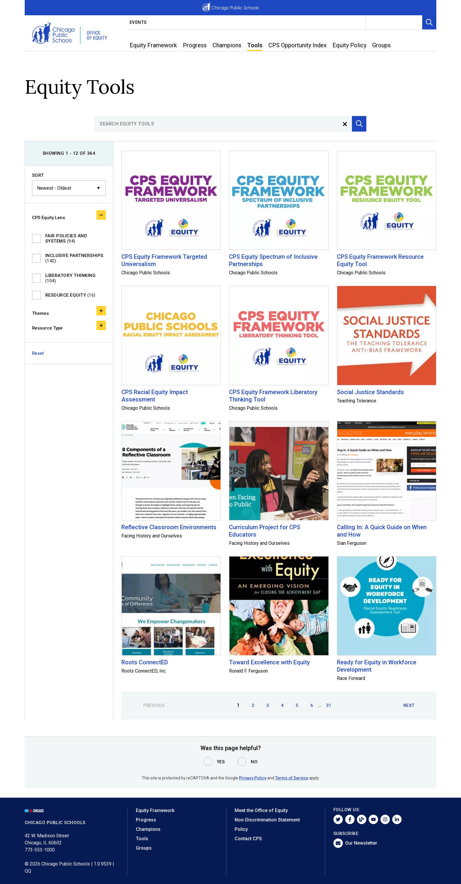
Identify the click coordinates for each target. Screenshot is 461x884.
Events (138, 22)
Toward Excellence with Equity (269, 662)
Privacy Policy (252, 778)
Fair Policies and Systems (66, 238)
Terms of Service (291, 778)
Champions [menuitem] (227, 45)
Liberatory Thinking (70, 278)
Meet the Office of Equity (261, 810)
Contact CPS (248, 838)
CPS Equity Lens (69, 215)
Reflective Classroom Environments (168, 527)
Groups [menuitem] (381, 45)
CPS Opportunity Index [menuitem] (297, 45)
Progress (146, 820)
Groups (144, 848)
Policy (241, 829)
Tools (142, 838)
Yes (221, 761)
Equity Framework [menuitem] (153, 45)
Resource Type (69, 326)
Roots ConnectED (144, 662)
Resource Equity (70, 295)
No (254, 761)
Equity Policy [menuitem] (349, 45)
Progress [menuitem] (195, 45)
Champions (148, 829)
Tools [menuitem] (255, 45)
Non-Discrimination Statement (267, 820)
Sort (38, 175)
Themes (69, 311)
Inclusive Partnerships (74, 258)
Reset (38, 353)
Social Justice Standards (370, 392)
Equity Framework (155, 810)
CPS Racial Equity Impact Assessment (154, 396)
